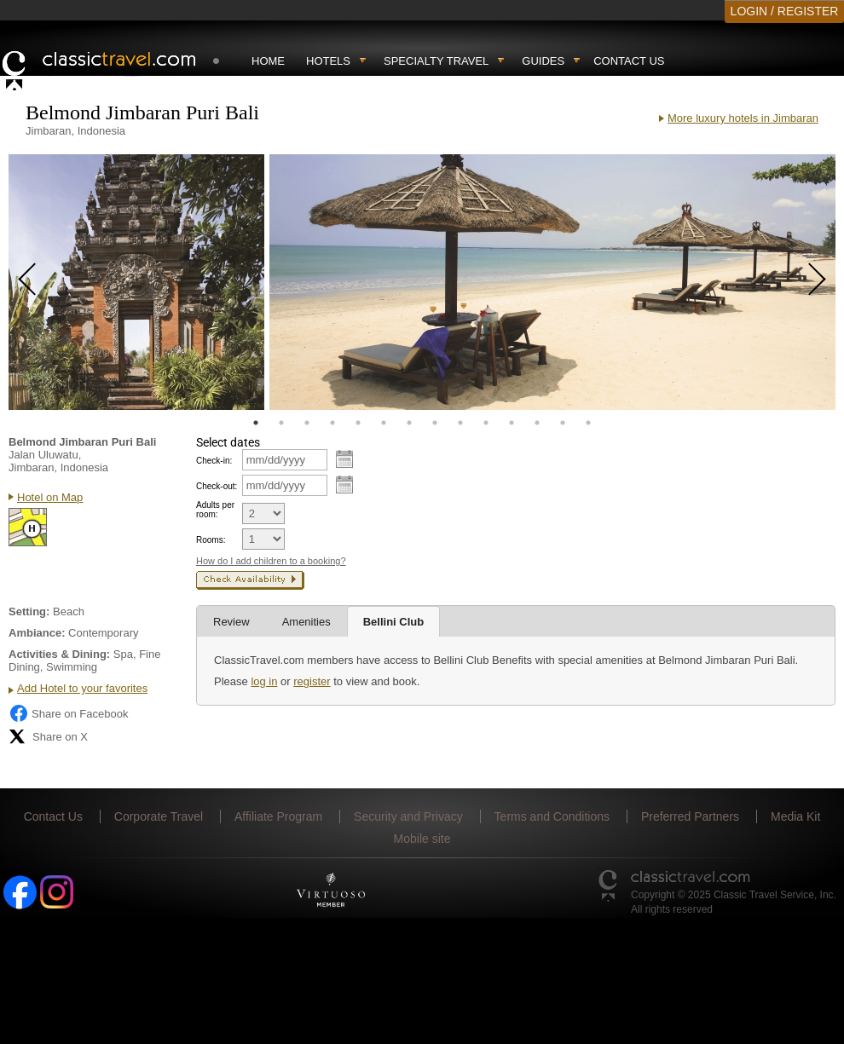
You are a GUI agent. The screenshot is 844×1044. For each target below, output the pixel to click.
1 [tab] (255, 422)
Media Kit (795, 816)
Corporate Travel (158, 816)
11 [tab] (511, 422)
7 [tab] (409, 422)
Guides (543, 61)
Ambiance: (37, 632)
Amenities (306, 621)
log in (264, 681)
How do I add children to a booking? (271, 561)
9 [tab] (460, 422)
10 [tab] (485, 422)
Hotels (328, 61)
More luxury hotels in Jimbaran (743, 118)
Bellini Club (394, 621)
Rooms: (210, 540)
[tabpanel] (136, 282)
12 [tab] (537, 422)
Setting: (29, 611)
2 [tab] (281, 422)
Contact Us (628, 61)
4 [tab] (332, 422)
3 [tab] (306, 422)
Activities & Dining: (59, 654)
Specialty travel (436, 61)
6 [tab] (383, 422)
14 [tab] (588, 422)
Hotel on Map (50, 497)
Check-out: (216, 486)
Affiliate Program (278, 816)
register (311, 681)
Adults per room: (215, 509)
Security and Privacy (408, 816)
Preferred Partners (690, 816)
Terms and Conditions (552, 816)
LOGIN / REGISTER (785, 11)
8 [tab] (434, 422)
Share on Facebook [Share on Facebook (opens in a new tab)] (68, 713)
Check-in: (214, 460)
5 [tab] (358, 422)
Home (268, 61)
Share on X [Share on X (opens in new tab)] (48, 736)
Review (231, 621)
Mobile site (422, 838)
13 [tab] (562, 422)
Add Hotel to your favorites (82, 688)
